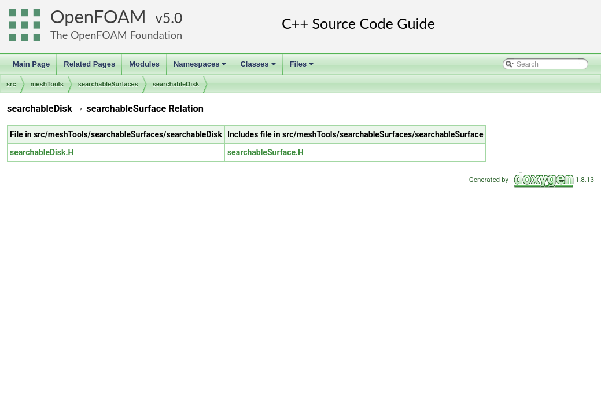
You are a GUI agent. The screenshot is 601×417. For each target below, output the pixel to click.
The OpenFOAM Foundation (116, 34)
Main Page (31, 64)
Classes (258, 67)
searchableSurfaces (108, 84)
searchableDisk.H (41, 152)
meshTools (47, 84)
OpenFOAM (98, 16)
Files (303, 67)
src (11, 84)
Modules (144, 64)
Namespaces (201, 67)
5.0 (172, 17)
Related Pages (89, 64)
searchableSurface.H (265, 152)
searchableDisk (176, 84)
